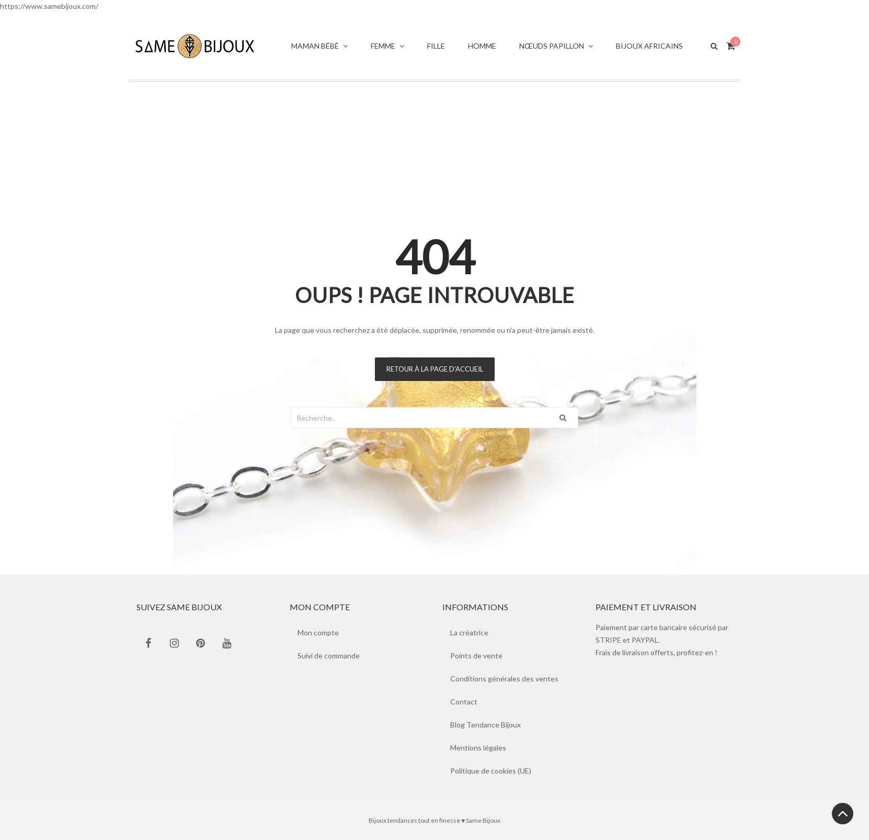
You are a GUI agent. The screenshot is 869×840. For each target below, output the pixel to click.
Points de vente (476, 655)
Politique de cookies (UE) (490, 770)
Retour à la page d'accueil (434, 369)
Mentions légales (478, 747)
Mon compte (318, 632)
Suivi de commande (329, 655)
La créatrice (469, 632)
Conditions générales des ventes (504, 678)
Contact (463, 701)
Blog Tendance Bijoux (485, 724)
